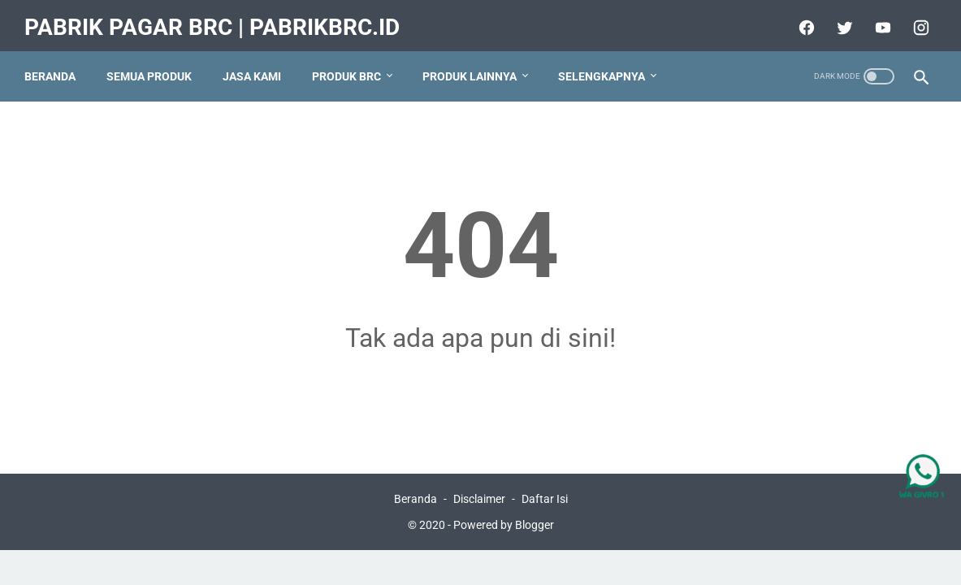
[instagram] (914, 19)
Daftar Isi (545, 497)
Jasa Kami (256, 64)
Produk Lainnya (474, 64)
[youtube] (876, 19)
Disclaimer (479, 497)
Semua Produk (154, 64)
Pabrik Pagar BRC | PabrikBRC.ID (217, 19)
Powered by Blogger (503, 523)
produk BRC (351, 64)
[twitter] (837, 19)
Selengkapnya (606, 64)
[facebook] (799, 19)
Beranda (54, 64)
